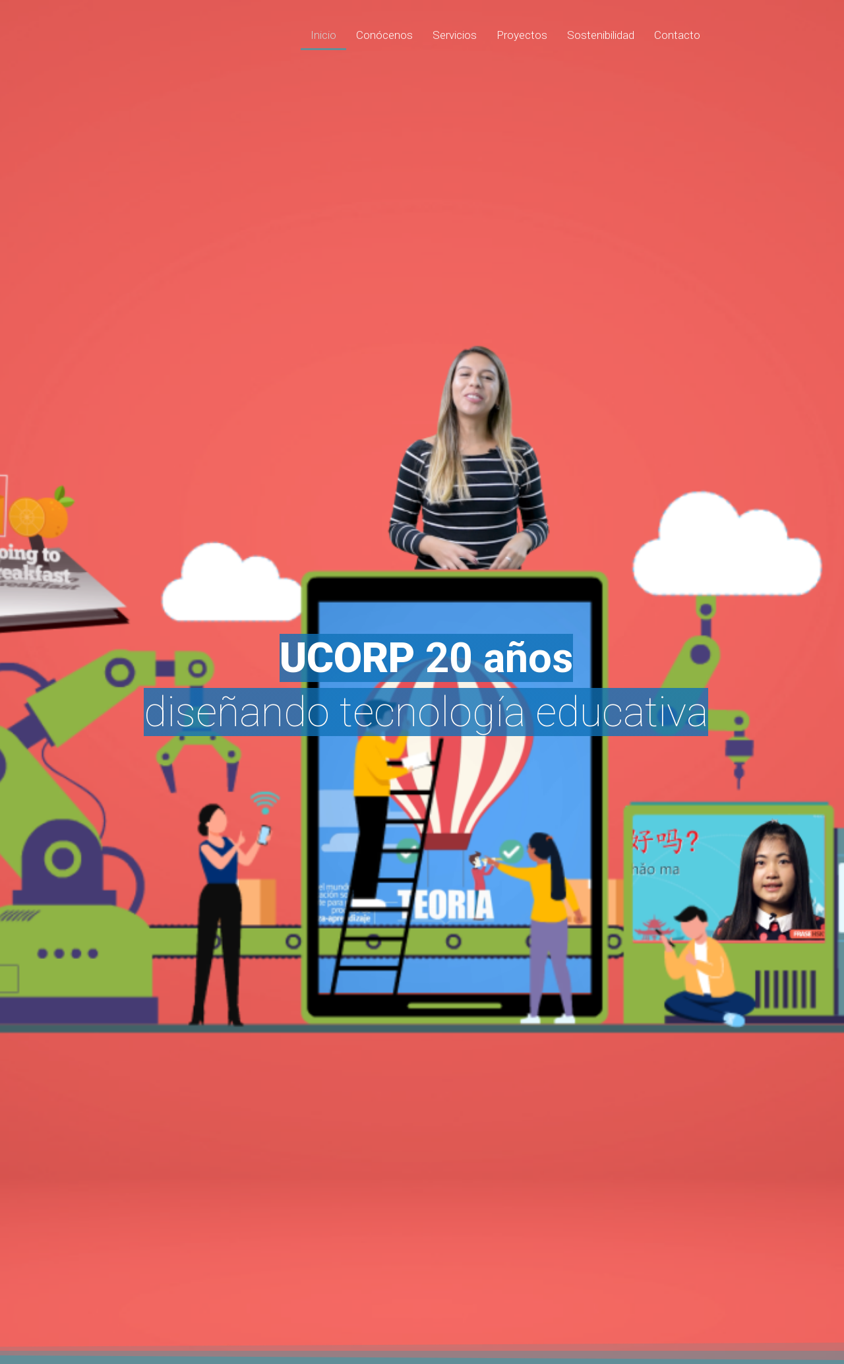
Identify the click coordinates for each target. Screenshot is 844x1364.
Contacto (677, 35)
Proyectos (522, 35)
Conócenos (384, 35)
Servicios (455, 35)
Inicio (323, 35)
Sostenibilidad (600, 35)
